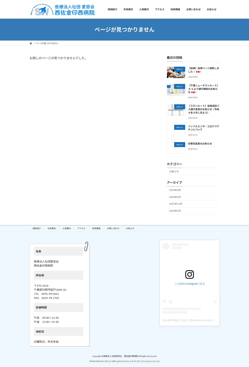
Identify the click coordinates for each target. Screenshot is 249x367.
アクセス (81, 228)
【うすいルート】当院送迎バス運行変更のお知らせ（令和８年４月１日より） (203, 109)
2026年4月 (175, 189)
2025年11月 (175, 203)
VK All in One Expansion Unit (147, 361)
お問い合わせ (113, 228)
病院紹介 (37, 228)
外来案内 (52, 228)
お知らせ (174, 171)
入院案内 (67, 228)
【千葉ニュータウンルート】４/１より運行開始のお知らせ (203, 89)
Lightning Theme (123, 361)
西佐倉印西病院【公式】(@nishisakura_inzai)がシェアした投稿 (197, 320)
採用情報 (96, 228)
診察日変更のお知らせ (200, 143)
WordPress (106, 361)
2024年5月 (175, 210)
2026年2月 (175, 196)
